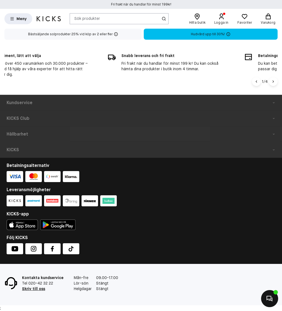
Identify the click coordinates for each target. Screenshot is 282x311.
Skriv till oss (33, 288)
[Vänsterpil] (256, 81)
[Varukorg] (268, 18)
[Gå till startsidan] (49, 18)
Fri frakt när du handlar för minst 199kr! (141, 6)
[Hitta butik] (197, 18)
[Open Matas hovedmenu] (18, 18)
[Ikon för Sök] (163, 18)
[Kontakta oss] (269, 298)
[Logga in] (221, 18)
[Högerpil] (273, 81)
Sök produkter (87, 18)
